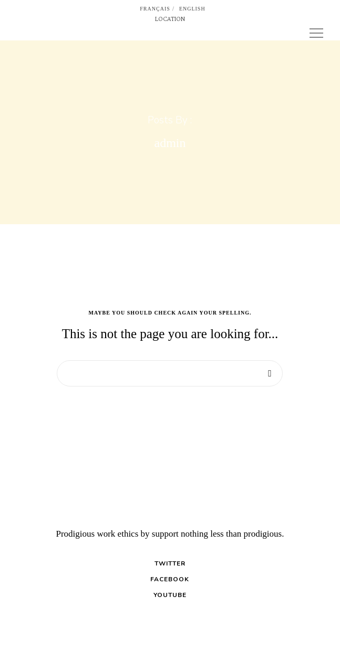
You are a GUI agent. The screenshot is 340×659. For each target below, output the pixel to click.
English (192, 9)
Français (155, 9)
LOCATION (170, 19)
